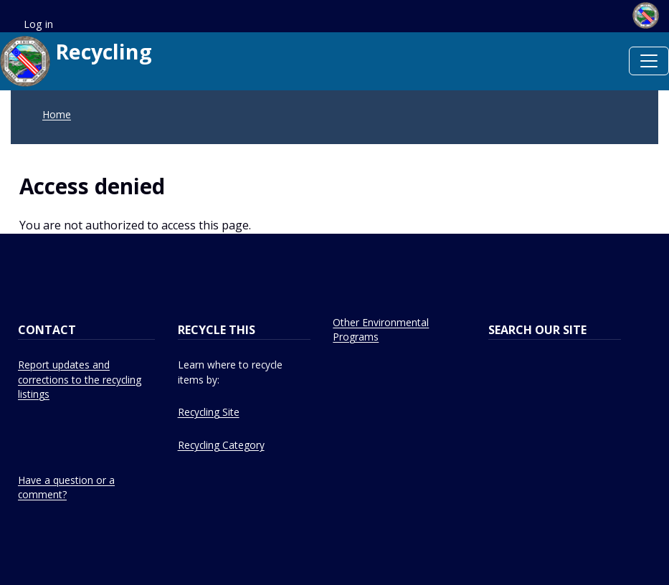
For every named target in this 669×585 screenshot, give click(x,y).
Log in (38, 24)
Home (56, 114)
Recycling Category (221, 445)
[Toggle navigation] (649, 61)
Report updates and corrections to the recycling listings (79, 379)
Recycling (76, 61)
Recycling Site (208, 412)
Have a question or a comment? (66, 487)
